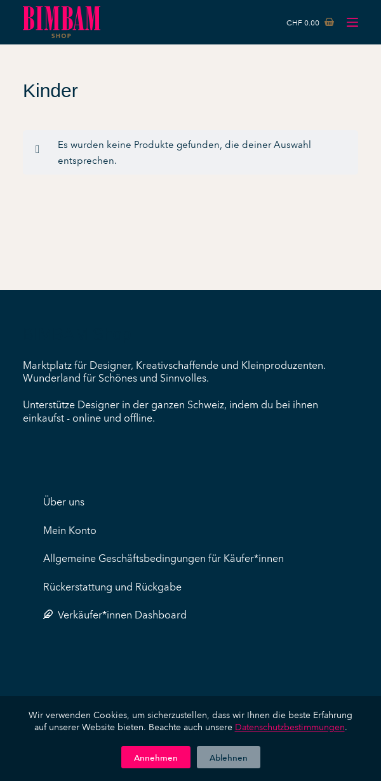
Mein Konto (70, 530)
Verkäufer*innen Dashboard (115, 614)
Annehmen (156, 757)
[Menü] (352, 22)
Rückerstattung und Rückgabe (112, 586)
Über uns (63, 501)
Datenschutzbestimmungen (290, 726)
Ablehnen (229, 757)
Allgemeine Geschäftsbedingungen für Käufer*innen (163, 557)
